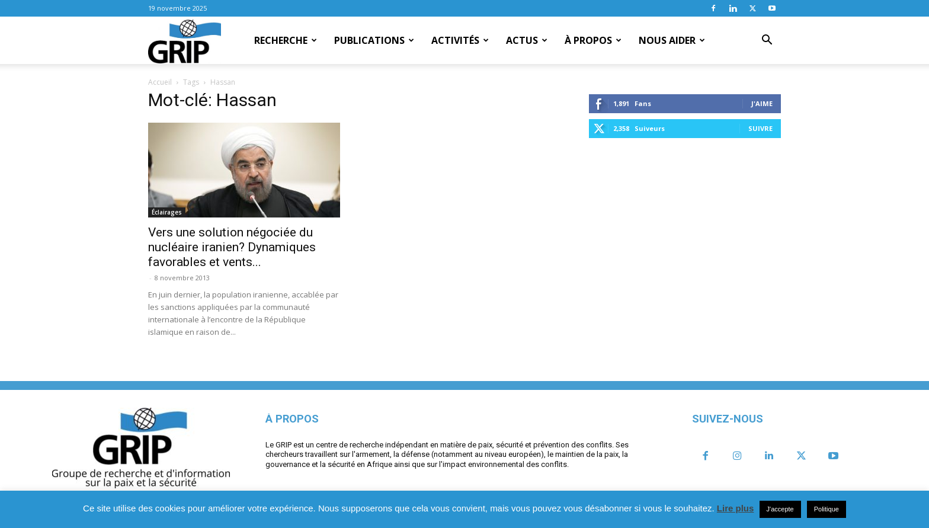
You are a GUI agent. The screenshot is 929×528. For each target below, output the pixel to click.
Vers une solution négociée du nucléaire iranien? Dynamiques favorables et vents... (232, 247)
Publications (374, 40)
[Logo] (184, 41)
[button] (766, 40)
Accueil (160, 82)
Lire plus (735, 508)
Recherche (285, 40)
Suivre (760, 128)
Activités (460, 40)
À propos (593, 40)
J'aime (762, 103)
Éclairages (167, 212)
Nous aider (672, 40)
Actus (526, 40)
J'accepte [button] (780, 509)
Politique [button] (826, 509)
